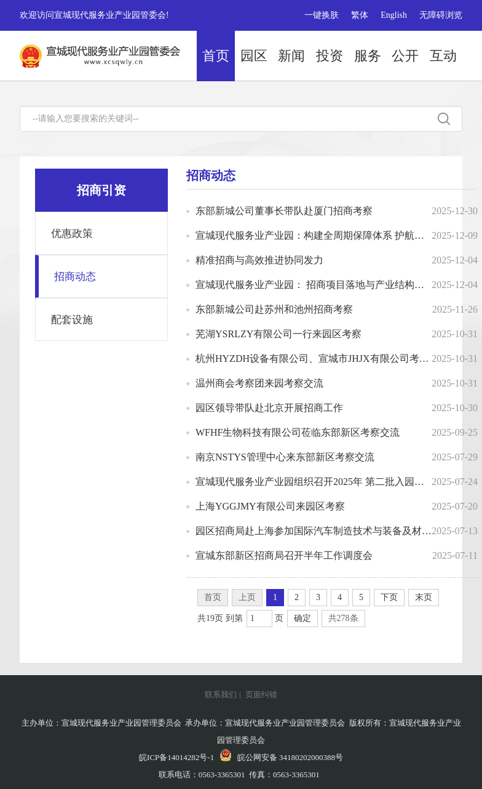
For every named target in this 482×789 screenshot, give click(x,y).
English (394, 15)
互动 (443, 55)
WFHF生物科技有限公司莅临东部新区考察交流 (298, 432)
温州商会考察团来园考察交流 (259, 383)
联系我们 (221, 694)
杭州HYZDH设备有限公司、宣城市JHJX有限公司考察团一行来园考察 (314, 358)
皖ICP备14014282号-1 (176, 757)
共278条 (343, 618)
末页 (423, 597)
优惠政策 (72, 233)
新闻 (291, 55)
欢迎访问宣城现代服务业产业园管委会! (94, 15)
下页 (389, 597)
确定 (302, 618)
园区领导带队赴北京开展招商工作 (269, 408)
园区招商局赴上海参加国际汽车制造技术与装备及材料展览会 (314, 531)
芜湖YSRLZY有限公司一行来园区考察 (279, 334)
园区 (253, 55)
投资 (329, 55)
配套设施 (72, 320)
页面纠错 (261, 694)
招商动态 (75, 276)
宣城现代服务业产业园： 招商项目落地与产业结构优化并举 (314, 284)
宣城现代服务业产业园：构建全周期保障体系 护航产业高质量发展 (314, 235)
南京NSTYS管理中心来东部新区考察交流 (285, 457)
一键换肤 (321, 15)
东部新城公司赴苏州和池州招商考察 (274, 309)
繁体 (359, 15)
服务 (367, 55)
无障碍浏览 (440, 15)
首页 (215, 55)
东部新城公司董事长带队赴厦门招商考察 (284, 211)
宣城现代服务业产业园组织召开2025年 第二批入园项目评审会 (314, 481)
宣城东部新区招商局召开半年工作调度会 (284, 555)
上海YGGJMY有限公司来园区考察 (270, 506)
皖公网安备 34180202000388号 (281, 757)
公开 (405, 55)
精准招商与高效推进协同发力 (259, 260)
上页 (247, 597)
